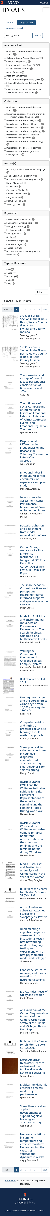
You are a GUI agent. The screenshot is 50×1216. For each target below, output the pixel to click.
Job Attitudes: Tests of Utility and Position (34, 993)
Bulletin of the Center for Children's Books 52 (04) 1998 (33, 892)
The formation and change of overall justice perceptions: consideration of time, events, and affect (32, 383)
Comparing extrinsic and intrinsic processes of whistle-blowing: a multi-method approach (33, 728)
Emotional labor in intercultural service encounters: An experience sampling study (33, 479)
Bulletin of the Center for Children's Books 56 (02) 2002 (33, 1044)
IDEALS (13, 10)
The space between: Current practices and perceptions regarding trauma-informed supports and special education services (34, 594)
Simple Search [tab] (26, 22)
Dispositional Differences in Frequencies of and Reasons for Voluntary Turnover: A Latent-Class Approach (34, 450)
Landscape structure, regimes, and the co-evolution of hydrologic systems (33, 974)
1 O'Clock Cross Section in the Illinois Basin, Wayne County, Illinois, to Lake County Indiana (33, 353)
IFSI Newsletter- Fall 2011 (32, 680)
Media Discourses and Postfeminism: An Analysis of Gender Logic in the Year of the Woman (32, 870)
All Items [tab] (10, 22)
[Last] (45, 309)
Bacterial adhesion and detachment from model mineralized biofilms (33, 530)
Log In (44, 2)
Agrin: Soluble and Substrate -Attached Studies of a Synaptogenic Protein (33, 912)
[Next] (39, 309)
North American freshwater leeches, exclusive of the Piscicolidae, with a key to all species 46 (32, 1066)
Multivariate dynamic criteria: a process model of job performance (33, 1089)
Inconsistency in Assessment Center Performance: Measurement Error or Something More (32, 504)
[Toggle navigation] (46, 10)
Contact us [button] (10, 1180)
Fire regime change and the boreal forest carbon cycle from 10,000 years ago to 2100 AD (33, 704)
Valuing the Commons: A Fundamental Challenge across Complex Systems (31, 657)
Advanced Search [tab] (14, 27)
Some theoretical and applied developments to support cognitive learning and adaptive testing (33, 1114)
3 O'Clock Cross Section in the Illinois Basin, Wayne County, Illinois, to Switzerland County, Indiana (33, 324)
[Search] (18, 35)
